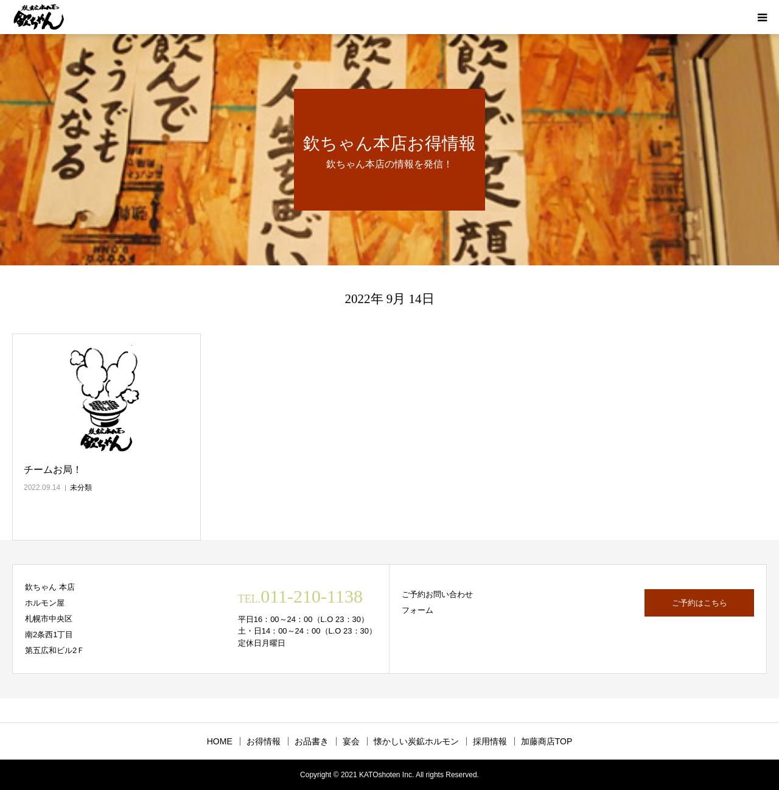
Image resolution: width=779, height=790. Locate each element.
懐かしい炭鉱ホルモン (416, 741)
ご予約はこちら (699, 602)
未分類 (81, 487)
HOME (219, 741)
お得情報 (263, 741)
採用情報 (490, 741)
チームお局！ (53, 469)
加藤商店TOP (547, 741)
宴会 (351, 741)
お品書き (312, 741)
